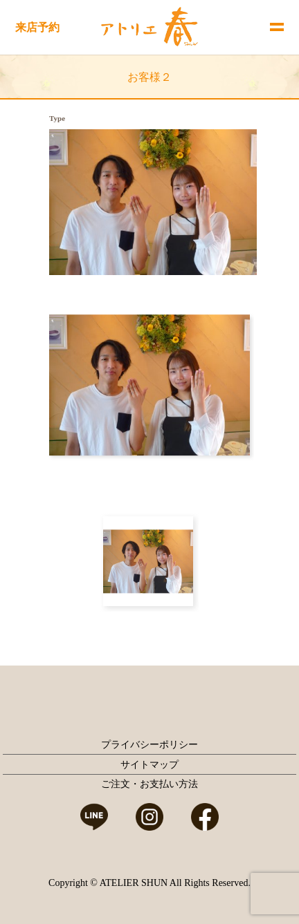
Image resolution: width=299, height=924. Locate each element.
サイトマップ (149, 765)
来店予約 (37, 27)
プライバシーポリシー (149, 744)
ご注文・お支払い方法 (149, 784)
